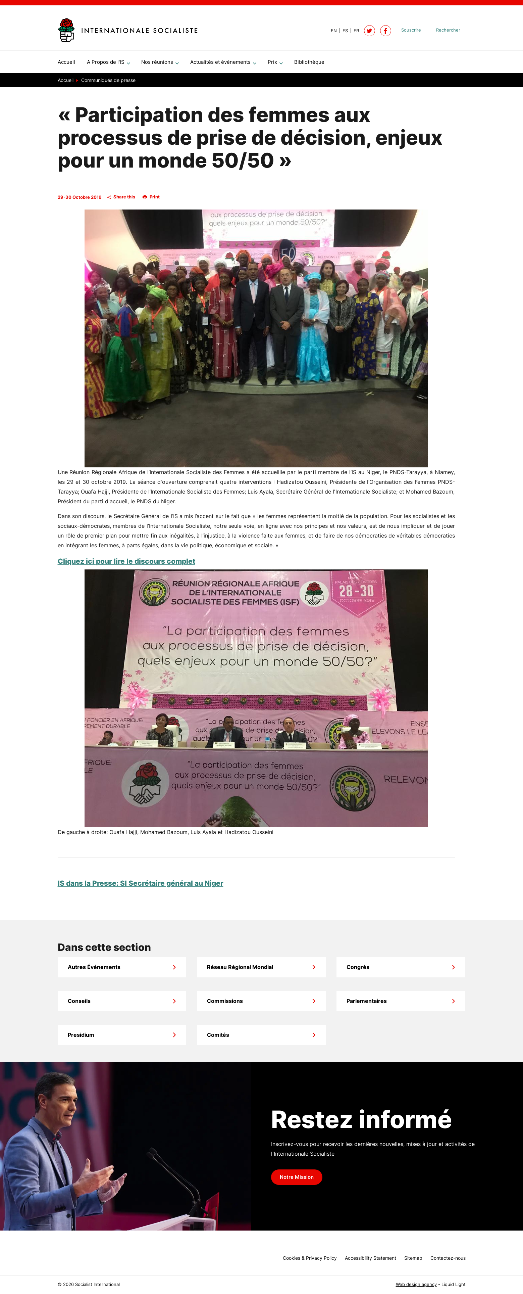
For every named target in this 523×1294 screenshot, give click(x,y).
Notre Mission (297, 1180)
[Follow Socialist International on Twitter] (369, 31)
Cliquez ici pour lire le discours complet (126, 564)
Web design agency (416, 1284)
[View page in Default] (331, 30)
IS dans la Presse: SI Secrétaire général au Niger (140, 886)
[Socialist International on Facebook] (385, 31)
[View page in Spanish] (342, 30)
